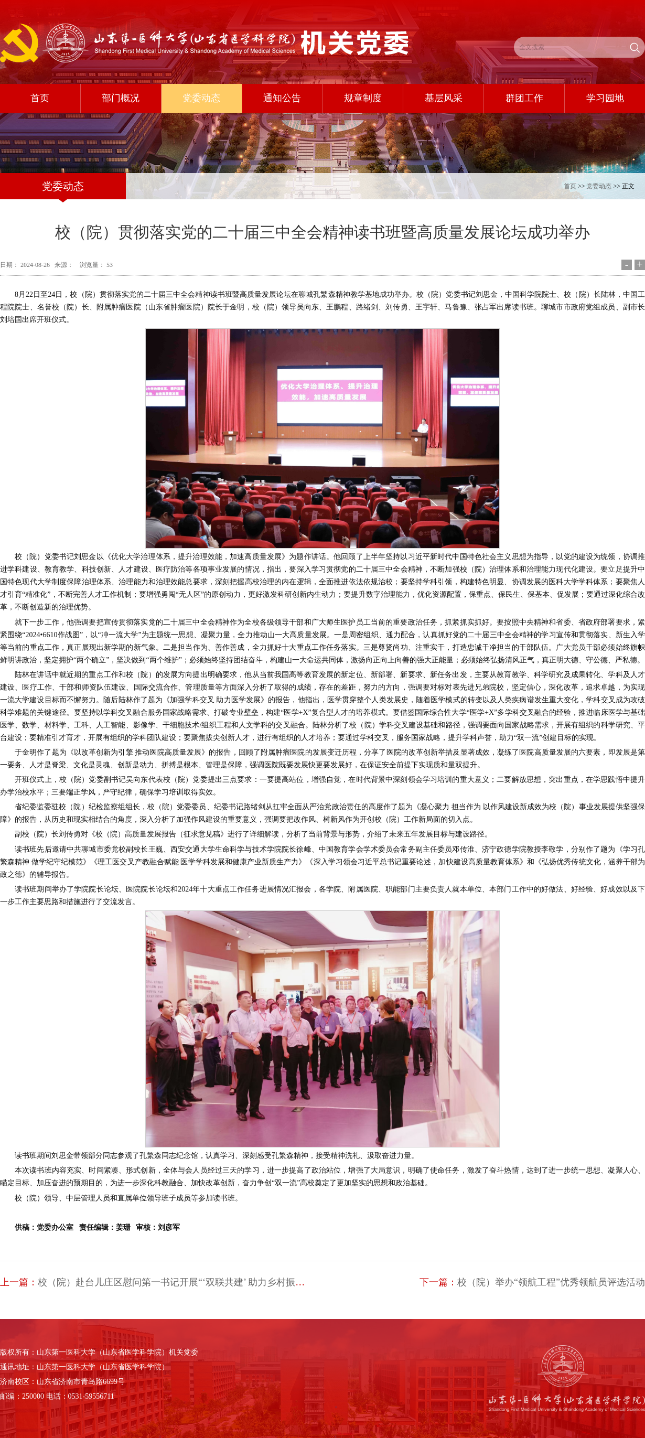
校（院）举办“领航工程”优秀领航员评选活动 (551, 1282)
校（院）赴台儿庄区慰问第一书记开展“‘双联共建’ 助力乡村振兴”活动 (183, 1282)
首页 (570, 186)
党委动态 (598, 186)
